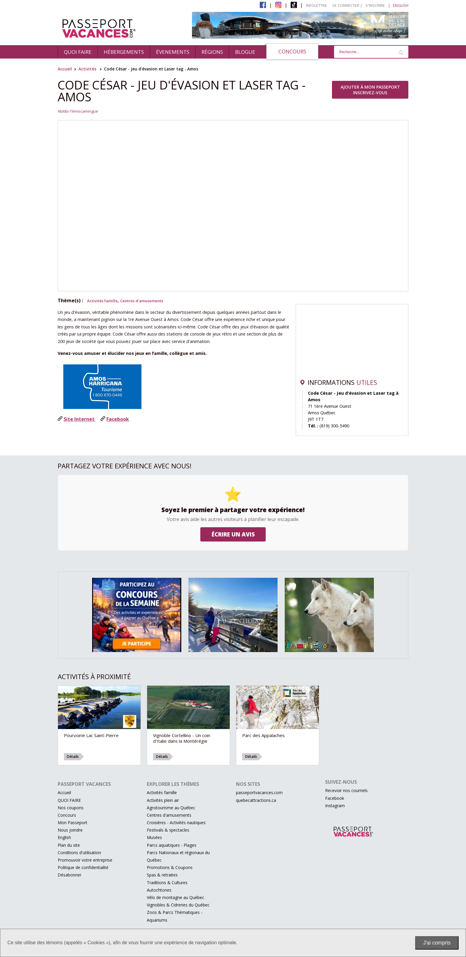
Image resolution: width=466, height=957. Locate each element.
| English (398, 5)
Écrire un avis (233, 534)
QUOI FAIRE (78, 51)
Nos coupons (71, 807)
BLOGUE (245, 51)
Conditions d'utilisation (79, 852)
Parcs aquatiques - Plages (171, 845)
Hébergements (124, 51)
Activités (87, 69)
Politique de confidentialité (83, 867)
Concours (292, 51)
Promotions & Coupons (170, 867)
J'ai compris (437, 943)
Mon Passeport (72, 822)
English (64, 837)
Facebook (334, 798)
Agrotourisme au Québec (171, 807)
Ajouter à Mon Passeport (370, 89)
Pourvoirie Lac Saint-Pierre (91, 735)
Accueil (65, 69)
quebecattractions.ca (256, 800)
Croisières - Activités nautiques (176, 822)
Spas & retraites (162, 875)
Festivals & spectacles (168, 830)
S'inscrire (375, 5)
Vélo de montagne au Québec (175, 897)
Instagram (335, 805)
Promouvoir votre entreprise (85, 860)
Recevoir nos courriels (346, 790)
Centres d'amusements (141, 300)
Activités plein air (163, 800)
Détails (73, 756)
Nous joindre (70, 830)
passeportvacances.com (259, 792)
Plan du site (69, 845)
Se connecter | (347, 5)
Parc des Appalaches (263, 735)
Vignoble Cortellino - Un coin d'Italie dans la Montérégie (181, 738)
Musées (154, 837)
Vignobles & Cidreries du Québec (178, 905)
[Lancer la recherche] (401, 52)
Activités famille (102, 300)
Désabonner (69, 875)
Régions (212, 51)
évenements (172, 51)
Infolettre (316, 5)
